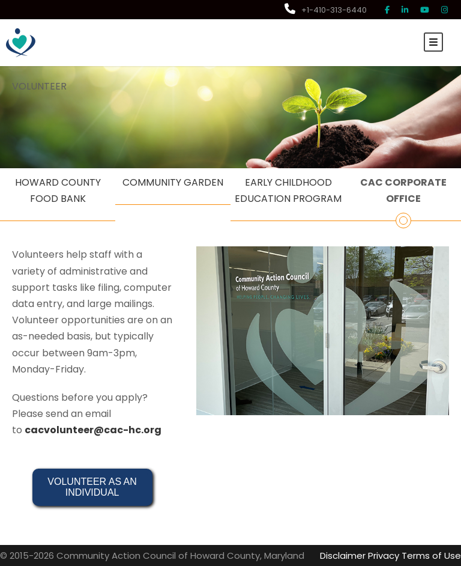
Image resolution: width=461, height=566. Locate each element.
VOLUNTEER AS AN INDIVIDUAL (93, 487)
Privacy (383, 555)
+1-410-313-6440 (326, 10)
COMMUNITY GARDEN (172, 182)
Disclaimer (343, 555)
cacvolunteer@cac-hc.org (93, 430)
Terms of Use (431, 555)
